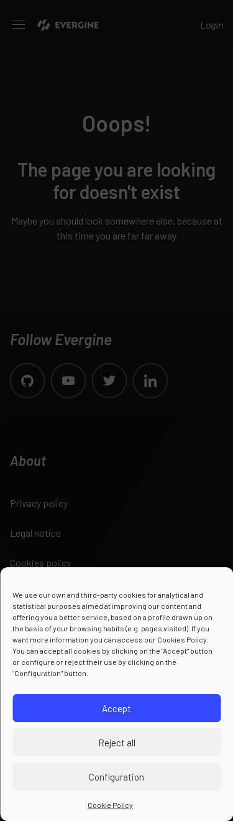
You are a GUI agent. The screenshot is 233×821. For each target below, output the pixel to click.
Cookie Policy (110, 804)
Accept (116, 708)
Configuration (116, 776)
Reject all (116, 742)
